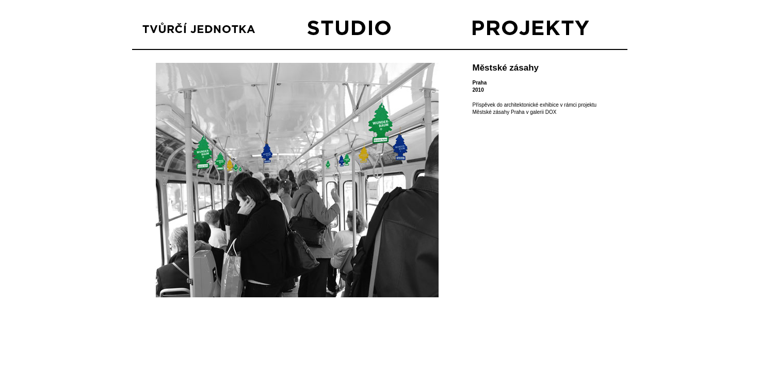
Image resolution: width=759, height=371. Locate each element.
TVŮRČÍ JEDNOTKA (200, 30)
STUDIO (366, 30)
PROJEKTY (531, 30)
